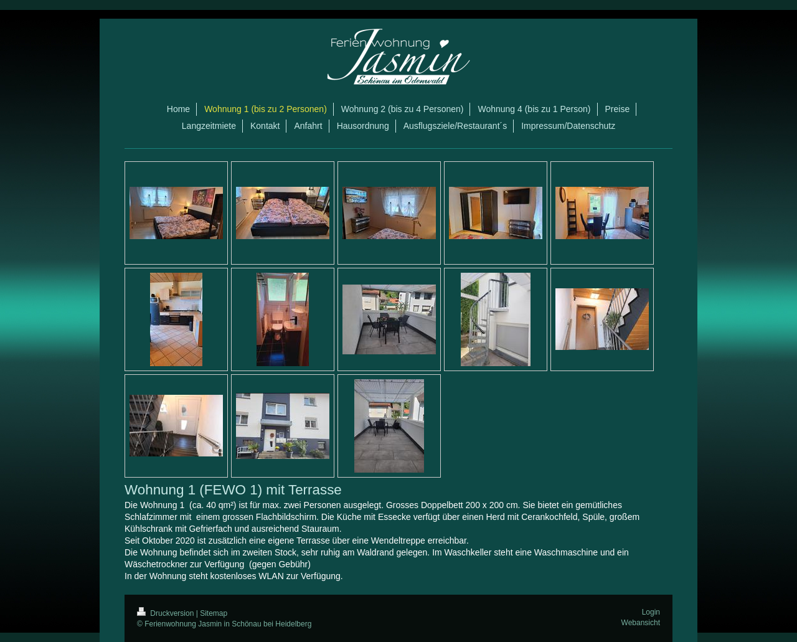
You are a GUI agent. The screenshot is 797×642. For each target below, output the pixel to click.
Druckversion (166, 613)
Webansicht (640, 622)
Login (651, 612)
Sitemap (213, 613)
